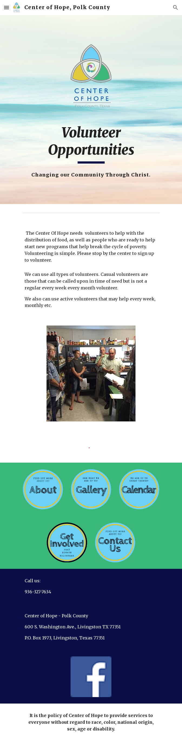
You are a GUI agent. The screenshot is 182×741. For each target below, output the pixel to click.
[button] (6, 7)
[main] (91, 143)
